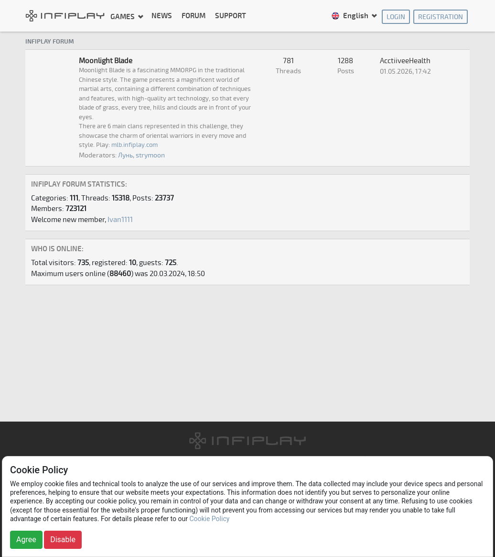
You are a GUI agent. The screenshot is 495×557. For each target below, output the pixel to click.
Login (396, 17)
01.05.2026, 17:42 (405, 71)
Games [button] (123, 16)
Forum (193, 16)
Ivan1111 (120, 219)
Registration (440, 17)
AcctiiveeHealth (405, 60)
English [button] (350, 16)
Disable (62, 539)
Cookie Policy (209, 519)
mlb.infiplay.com (134, 145)
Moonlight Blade (105, 60)
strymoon (150, 155)
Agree (26, 539)
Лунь (125, 155)
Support (230, 16)
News (161, 16)
